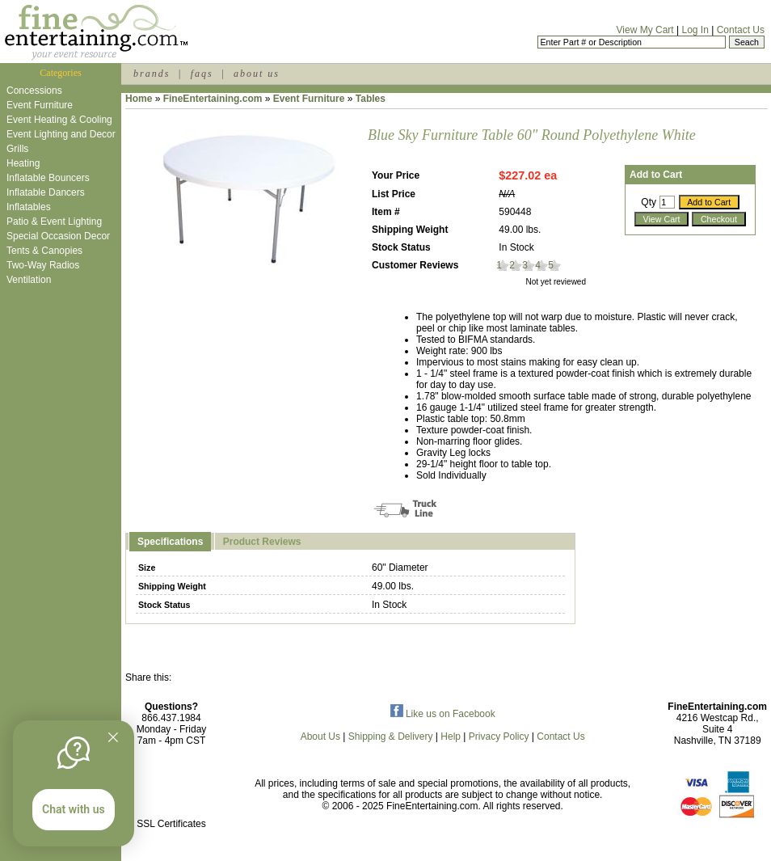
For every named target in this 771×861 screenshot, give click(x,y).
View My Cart (645, 30)
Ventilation (28, 279)
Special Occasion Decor (58, 236)
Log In (694, 30)
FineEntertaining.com (213, 98)
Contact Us (741, 30)
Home (138, 98)
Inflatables (28, 207)
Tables (371, 98)
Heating (23, 163)
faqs (202, 73)
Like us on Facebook (442, 714)
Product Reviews (262, 541)
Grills (17, 148)
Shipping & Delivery (390, 736)
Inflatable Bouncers (48, 178)
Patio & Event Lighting (54, 221)
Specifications (170, 541)
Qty (648, 202)
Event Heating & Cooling (59, 119)
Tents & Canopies (44, 250)
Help (450, 736)
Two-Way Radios (42, 265)
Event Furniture (39, 105)
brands (151, 73)
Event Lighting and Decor (61, 134)
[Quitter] (113, 737)
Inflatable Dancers (45, 192)
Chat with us (73, 809)
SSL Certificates (171, 823)
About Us (320, 736)
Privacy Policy (499, 736)
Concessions (34, 90)
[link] (171, 789)
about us (257, 73)
